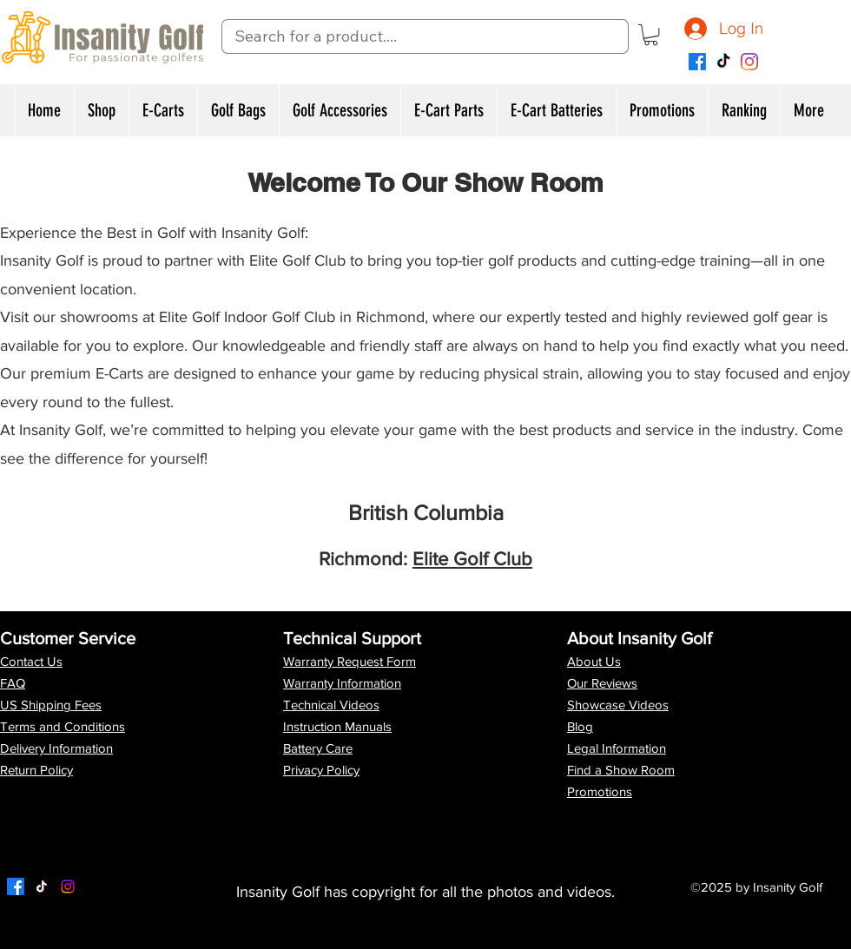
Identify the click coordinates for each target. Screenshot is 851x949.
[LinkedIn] (67, 886)
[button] (650, 34)
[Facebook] (697, 61)
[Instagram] (749, 61)
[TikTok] (723, 61)
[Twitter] (41, 886)
